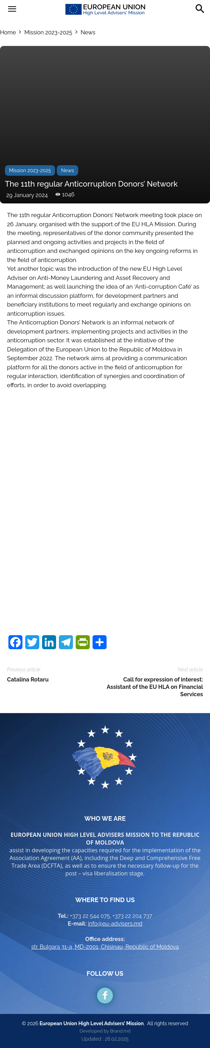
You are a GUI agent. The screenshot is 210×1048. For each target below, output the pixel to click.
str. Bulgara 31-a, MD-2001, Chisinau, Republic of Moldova (105, 946)
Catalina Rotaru (28, 679)
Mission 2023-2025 (48, 32)
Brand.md (120, 1031)
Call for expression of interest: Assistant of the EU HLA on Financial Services (155, 687)
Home (8, 32)
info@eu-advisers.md (115, 923)
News (88, 32)
